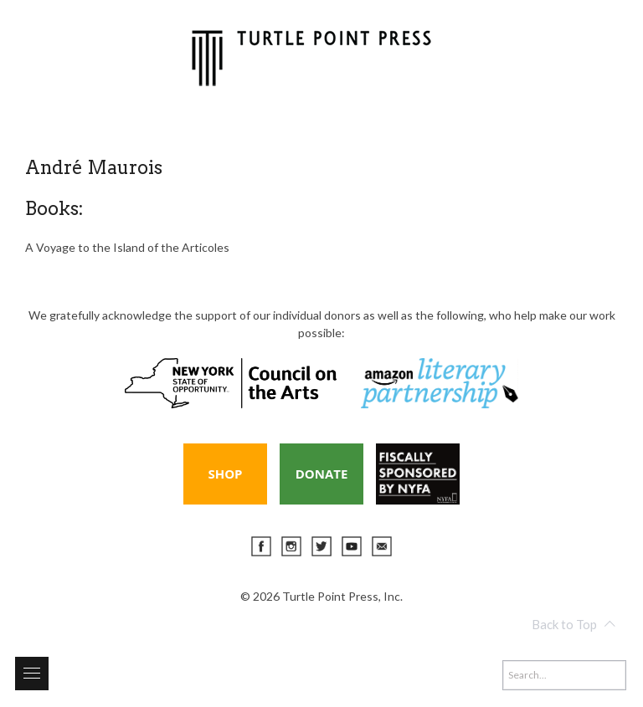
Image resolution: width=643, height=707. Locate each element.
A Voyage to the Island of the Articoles (127, 247)
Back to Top (573, 624)
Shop (225, 473)
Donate (322, 473)
